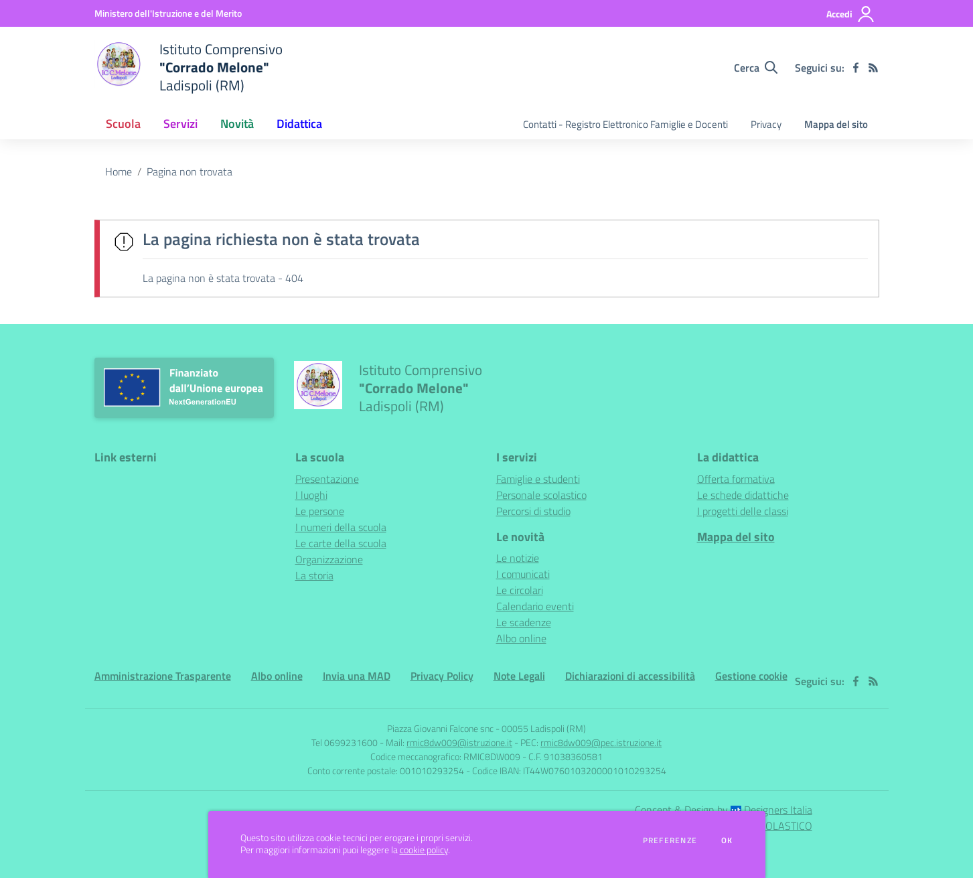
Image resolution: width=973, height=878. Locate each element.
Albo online (521, 638)
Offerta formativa (736, 479)
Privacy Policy (441, 676)
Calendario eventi (535, 606)
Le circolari (519, 590)
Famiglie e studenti (538, 479)
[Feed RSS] (873, 68)
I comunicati (523, 574)
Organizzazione (329, 559)
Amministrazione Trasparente (162, 676)
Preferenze (670, 840)
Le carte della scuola (340, 543)
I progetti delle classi (742, 511)
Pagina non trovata (189, 171)
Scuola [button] (123, 124)
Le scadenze (523, 622)
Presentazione (327, 479)
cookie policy (424, 850)
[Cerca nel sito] (755, 67)
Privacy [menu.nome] (766, 124)
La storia (314, 575)
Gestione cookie (751, 676)
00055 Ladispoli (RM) (544, 728)
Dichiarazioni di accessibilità (630, 676)
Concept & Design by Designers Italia (723, 810)
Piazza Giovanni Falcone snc (440, 728)
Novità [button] (237, 124)
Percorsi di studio (533, 511)
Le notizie (517, 558)
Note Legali (519, 676)
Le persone (319, 511)
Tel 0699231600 (344, 742)
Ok (727, 840)
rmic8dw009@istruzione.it (459, 742)
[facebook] (856, 68)
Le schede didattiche (743, 495)
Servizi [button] (180, 124)
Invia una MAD (356, 676)
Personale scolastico (541, 495)
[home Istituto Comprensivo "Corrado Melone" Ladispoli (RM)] (188, 67)
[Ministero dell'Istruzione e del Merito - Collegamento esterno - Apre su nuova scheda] (168, 13)
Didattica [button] (299, 124)
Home (118, 171)
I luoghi (311, 495)
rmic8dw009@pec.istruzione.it (601, 742)
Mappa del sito (836, 124)
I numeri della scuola (340, 527)
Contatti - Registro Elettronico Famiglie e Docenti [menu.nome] (625, 124)
